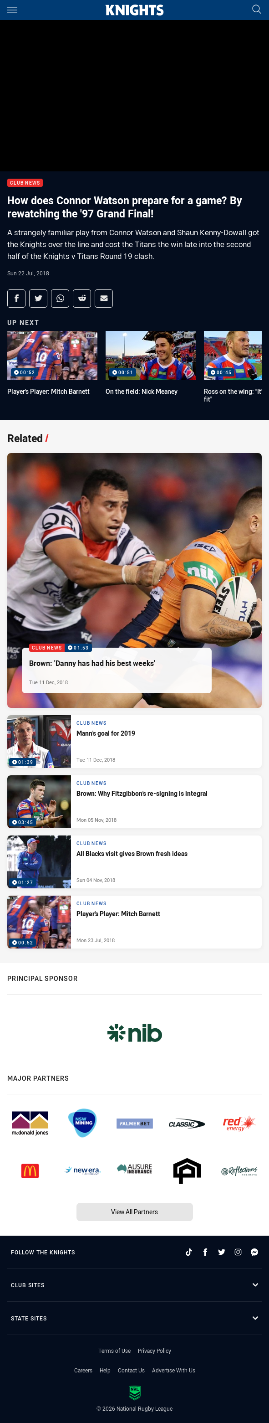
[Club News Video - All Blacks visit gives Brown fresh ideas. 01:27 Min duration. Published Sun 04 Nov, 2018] (134, 861)
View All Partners (134, 1211)
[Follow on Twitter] (221, 1252)
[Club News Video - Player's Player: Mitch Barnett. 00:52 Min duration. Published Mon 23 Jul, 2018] (134, 922)
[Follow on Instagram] (238, 1252)
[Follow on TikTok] (189, 1252)
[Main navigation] (12, 10)
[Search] (257, 9)
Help (105, 1370)
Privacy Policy (154, 1350)
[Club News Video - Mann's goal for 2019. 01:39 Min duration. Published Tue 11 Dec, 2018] (134, 741)
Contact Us (131, 1370)
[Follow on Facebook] (205, 1252)
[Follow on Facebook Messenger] (254, 1252)
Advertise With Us (173, 1370)
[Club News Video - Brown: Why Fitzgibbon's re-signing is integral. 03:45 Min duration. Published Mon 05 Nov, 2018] (134, 801)
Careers (83, 1370)
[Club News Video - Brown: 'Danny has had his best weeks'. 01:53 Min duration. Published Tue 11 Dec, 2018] (134, 580)
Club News (25, 183)
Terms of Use (114, 1350)
